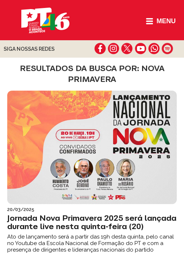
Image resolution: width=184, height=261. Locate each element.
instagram (114, 48)
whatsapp (154, 48)
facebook (100, 48)
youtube (140, 48)
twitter (127, 48)
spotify (167, 48)
